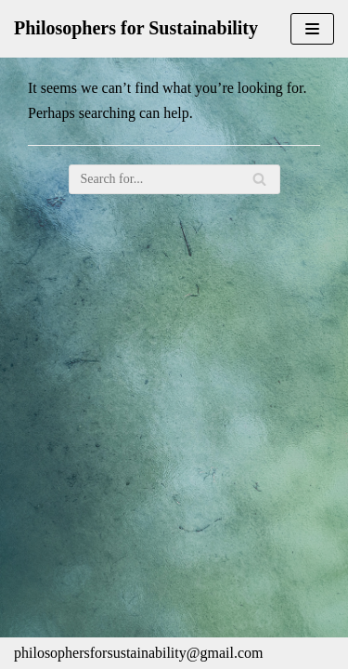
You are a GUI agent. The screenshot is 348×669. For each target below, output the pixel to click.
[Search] (174, 179)
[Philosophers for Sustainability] (136, 29)
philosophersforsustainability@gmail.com (138, 653)
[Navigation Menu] (312, 29)
